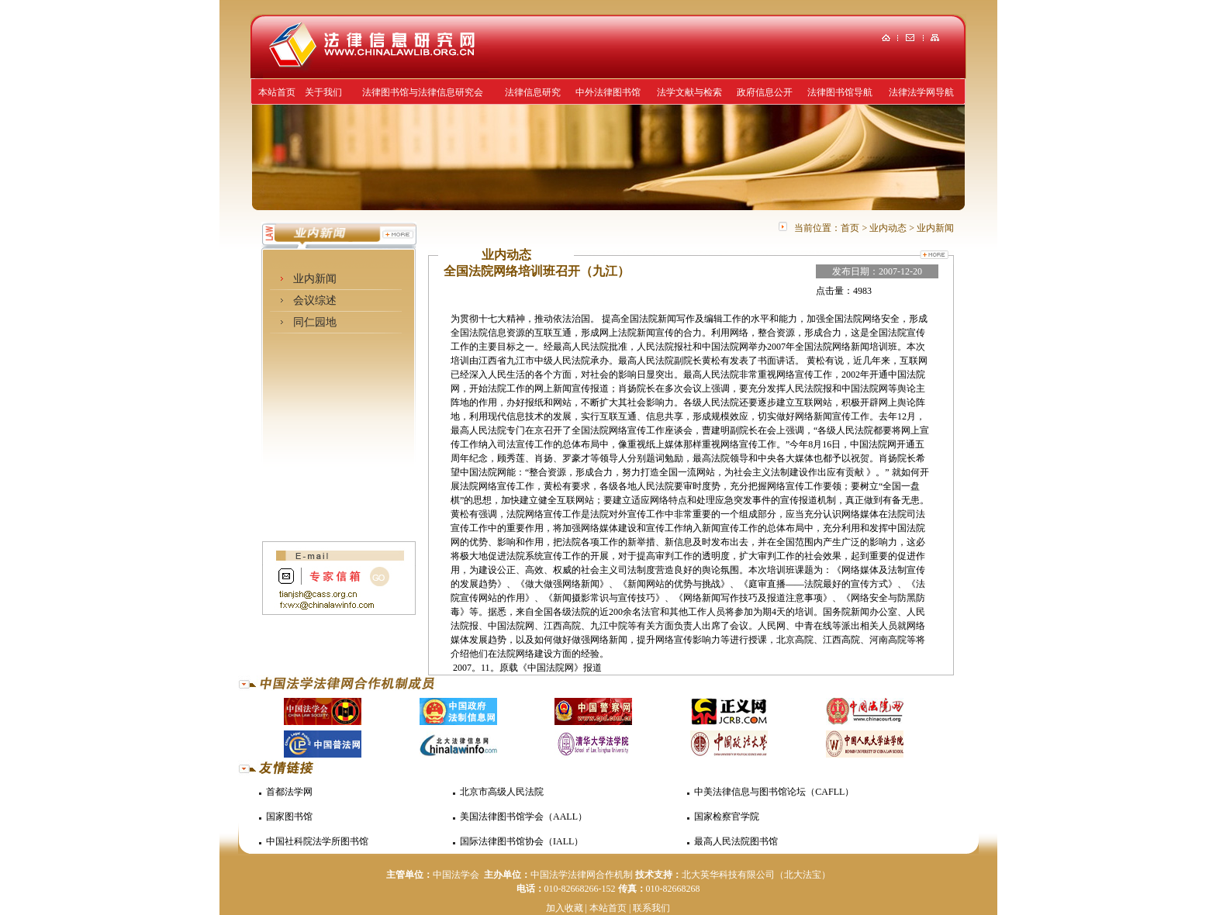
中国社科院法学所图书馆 (317, 841)
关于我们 (323, 92)
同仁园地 (315, 322)
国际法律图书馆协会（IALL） (521, 841)
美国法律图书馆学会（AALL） (523, 816)
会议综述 (315, 300)
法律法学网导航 (921, 92)
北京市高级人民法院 (502, 791)
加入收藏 (564, 908)
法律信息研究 (533, 92)
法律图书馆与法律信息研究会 (422, 92)
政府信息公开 (765, 92)
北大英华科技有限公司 (728, 874)
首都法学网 (289, 791)
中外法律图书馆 (608, 92)
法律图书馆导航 (839, 92)
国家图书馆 (289, 816)
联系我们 (651, 908)
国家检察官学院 (726, 816)
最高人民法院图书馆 (736, 841)
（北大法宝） (803, 874)
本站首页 (276, 92)
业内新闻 (315, 279)
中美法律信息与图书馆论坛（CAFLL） (774, 791)
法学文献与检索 (689, 92)
